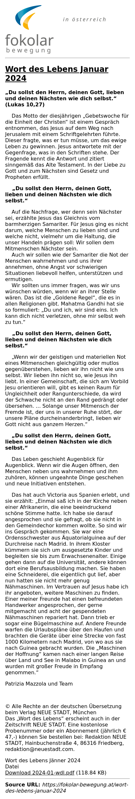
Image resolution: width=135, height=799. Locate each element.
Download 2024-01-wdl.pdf (39, 773)
